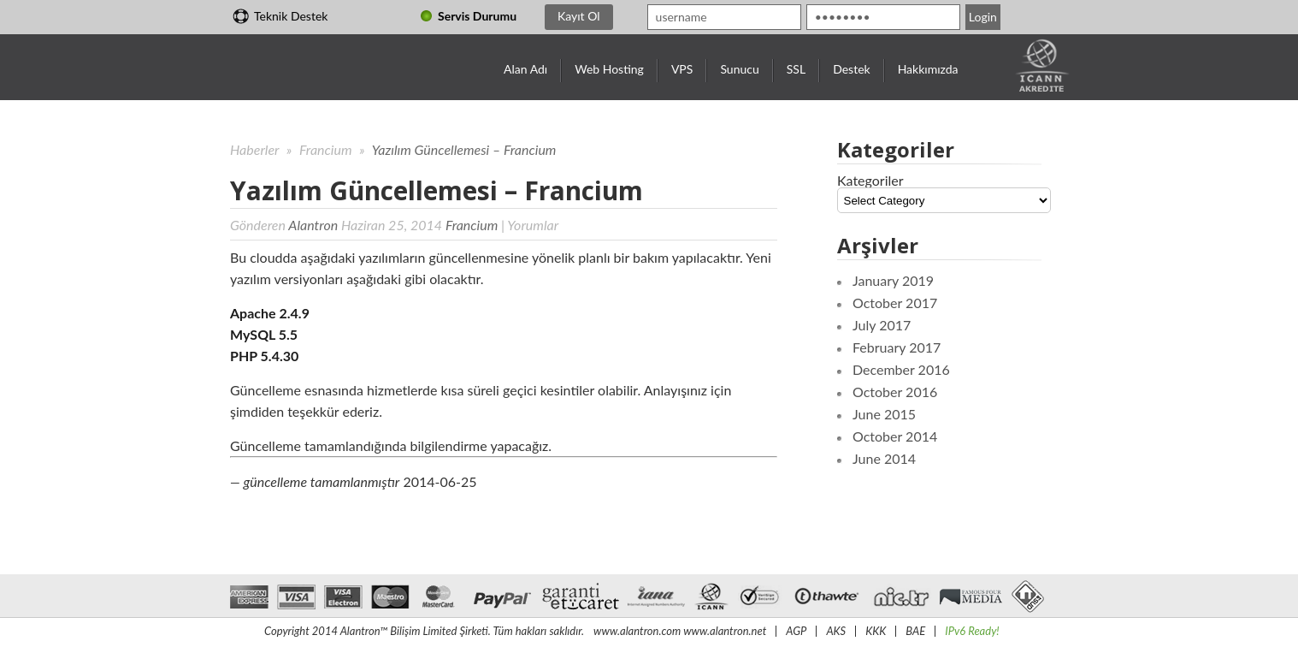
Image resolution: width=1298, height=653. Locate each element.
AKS (836, 631)
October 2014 (895, 436)
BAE (915, 631)
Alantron (313, 225)
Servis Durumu (477, 16)
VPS (682, 69)
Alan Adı (525, 69)
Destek (851, 69)
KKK (875, 631)
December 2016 (901, 369)
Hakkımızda (928, 69)
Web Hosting (609, 69)
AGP (796, 631)
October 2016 (895, 391)
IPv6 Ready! (972, 631)
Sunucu (739, 69)
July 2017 (882, 325)
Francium (327, 149)
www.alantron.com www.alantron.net (679, 631)
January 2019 (893, 280)
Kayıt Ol (579, 16)
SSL (796, 69)
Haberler (254, 149)
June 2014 (884, 458)
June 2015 (884, 414)
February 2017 (897, 347)
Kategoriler (870, 180)
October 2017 (895, 302)
